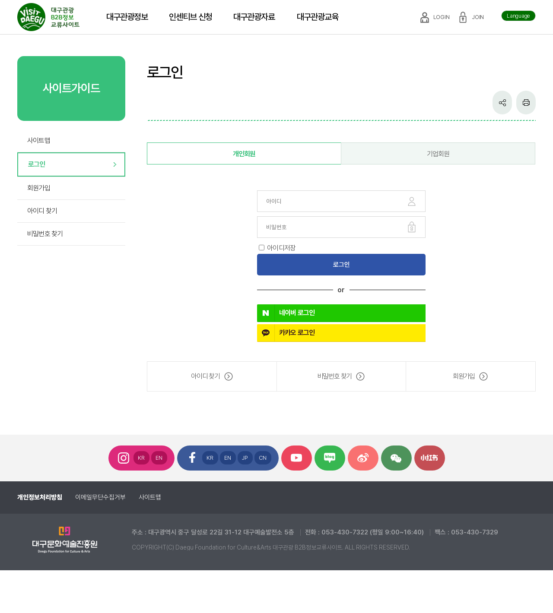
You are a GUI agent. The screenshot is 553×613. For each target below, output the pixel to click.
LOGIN (441, 17)
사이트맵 (38, 140)
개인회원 (244, 154)
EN (159, 458)
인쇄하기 (526, 102)
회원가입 (38, 188)
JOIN (478, 17)
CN (263, 458)
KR (141, 458)
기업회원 (438, 154)
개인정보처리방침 (39, 497)
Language (518, 16)
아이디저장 (281, 248)
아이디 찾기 (42, 211)
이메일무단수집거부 (100, 497)
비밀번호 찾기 (45, 234)
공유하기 (502, 102)
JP (245, 458)
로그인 (36, 164)
